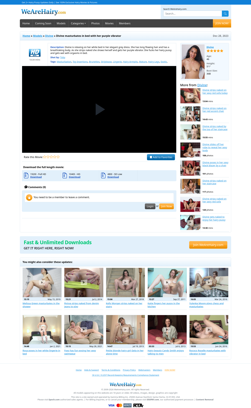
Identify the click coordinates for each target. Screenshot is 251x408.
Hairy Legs (153, 61)
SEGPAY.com (153, 399)
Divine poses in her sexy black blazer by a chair (215, 164)
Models (61, 23)
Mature (143, 61)
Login (150, 206)
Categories (77, 23)
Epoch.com (54, 399)
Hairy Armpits (130, 61)
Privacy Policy (129, 369)
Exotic (164, 61)
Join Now (166, 206)
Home (26, 23)
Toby (62, 57)
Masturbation (64, 61)
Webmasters (144, 369)
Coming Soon (43, 23)
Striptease (106, 61)
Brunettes (94, 61)
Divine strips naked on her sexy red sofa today (215, 92)
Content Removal (205, 399)
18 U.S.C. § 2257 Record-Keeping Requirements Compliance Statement (125, 375)
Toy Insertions (80, 61)
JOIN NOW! (222, 23)
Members (124, 23)
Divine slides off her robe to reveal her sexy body (214, 147)
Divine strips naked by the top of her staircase (214, 128)
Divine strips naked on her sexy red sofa (214, 200)
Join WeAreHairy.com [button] (208, 245)
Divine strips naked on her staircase (214, 182)
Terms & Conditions (110, 369)
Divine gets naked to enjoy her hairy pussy (214, 218)
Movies (109, 23)
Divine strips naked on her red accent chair (214, 110)
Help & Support (91, 369)
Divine (49, 36)
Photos (95, 23)
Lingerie (117, 61)
